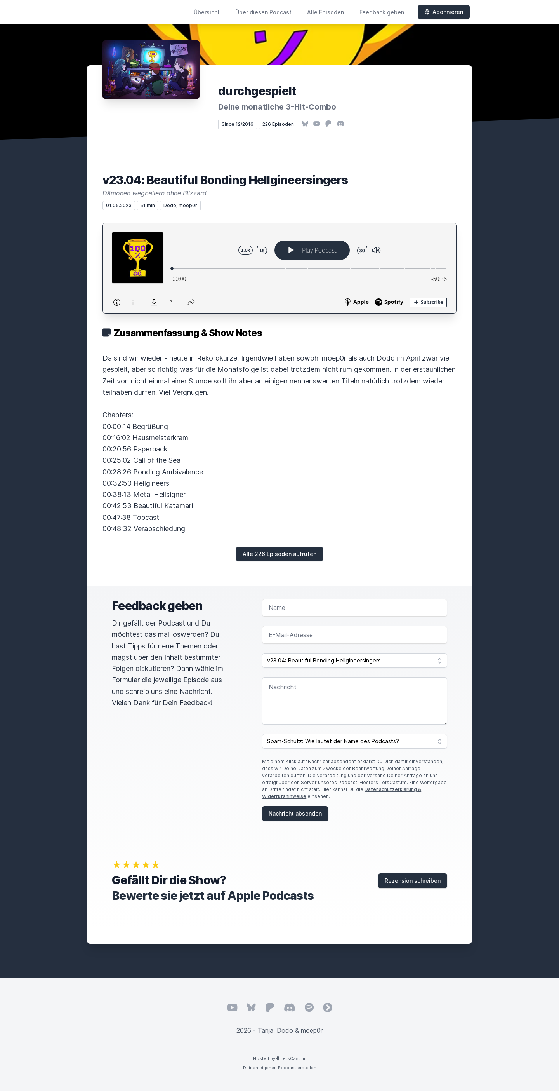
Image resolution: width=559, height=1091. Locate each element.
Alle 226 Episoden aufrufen (279, 554)
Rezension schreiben (413, 880)
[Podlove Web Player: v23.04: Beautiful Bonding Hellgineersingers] (279, 268)
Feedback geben (381, 12)
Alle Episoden (325, 12)
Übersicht (207, 12)
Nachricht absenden (295, 813)
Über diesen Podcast (263, 12)
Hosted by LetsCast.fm (279, 1058)
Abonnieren (444, 12)
